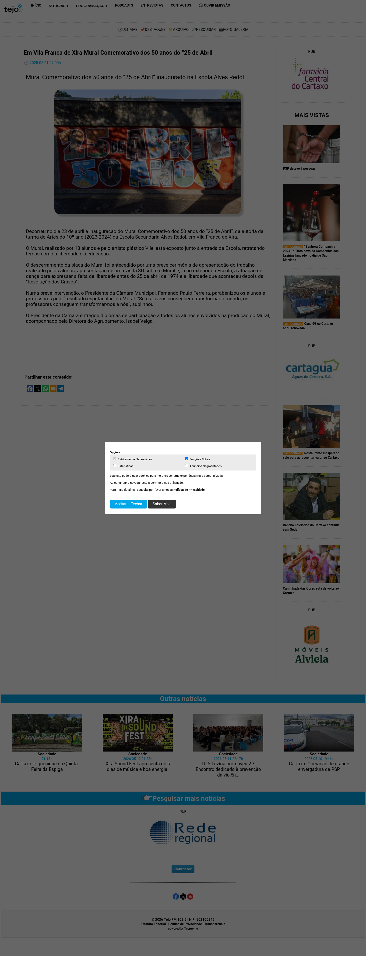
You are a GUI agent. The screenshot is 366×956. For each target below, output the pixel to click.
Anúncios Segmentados (203, 466)
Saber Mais (161, 504)
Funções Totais (197, 459)
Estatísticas (123, 466)
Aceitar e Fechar (128, 504)
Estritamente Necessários (132, 459)
